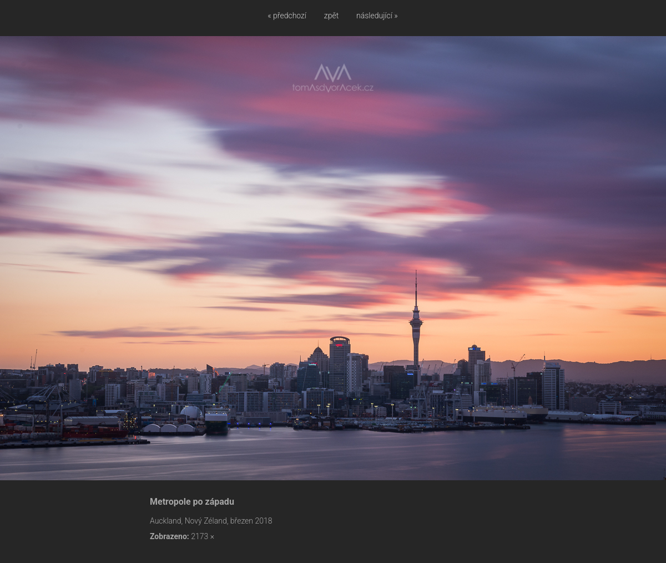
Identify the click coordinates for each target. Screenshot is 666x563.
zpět (331, 15)
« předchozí (287, 15)
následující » (377, 15)
